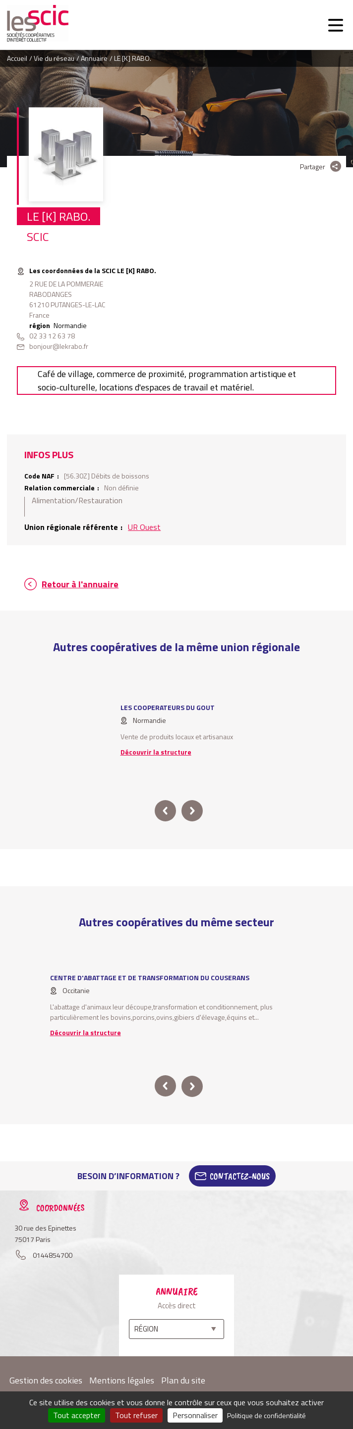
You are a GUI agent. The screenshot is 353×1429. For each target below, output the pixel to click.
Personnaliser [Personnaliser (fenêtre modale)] (195, 1415)
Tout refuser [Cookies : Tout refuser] (136, 1415)
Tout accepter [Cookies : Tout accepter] (76, 1415)
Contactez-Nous (240, 1176)
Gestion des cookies (45, 1380)
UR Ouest (144, 527)
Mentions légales (121, 1380)
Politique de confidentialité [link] (266, 1415)
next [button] (192, 811)
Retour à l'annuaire (80, 584)
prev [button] (165, 811)
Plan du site (183, 1380)
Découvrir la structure (155, 752)
